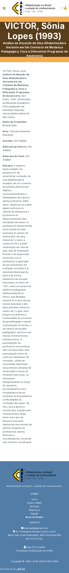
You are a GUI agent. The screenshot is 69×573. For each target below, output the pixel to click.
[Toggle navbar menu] (4, 8)
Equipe (34, 513)
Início (34, 499)
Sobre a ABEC (34, 502)
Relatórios (34, 510)
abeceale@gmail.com (34, 528)
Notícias (34, 506)
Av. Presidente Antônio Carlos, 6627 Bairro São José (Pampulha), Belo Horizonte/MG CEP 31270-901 (34, 535)
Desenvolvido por (12, 569)
